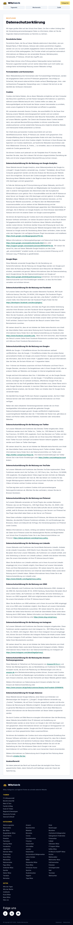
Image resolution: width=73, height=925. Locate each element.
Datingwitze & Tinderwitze (57, 836)
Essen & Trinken (8, 809)
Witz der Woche (8, 889)
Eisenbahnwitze (31, 838)
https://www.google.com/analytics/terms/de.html (25, 243)
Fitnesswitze (53, 838)
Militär (28, 859)
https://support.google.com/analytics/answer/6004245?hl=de (29, 246)
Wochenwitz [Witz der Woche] (36, 7)
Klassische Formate (9, 814)
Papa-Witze (6, 865)
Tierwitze (6, 875)
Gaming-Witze (7, 844)
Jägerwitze (6, 849)
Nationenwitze (7, 862)
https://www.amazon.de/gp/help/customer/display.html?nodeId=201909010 (35, 688)
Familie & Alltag (8, 806)
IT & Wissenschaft (8, 798)
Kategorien (65, 3)
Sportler (5, 870)
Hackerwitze (30, 844)
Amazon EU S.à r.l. (54, 664)
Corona (28, 836)
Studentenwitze (31, 873)
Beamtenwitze (30, 828)
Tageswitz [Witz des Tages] (14, 7)
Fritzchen (29, 841)
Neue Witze (6, 897)
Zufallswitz (6, 892)
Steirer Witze (7, 873)
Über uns (6, 900)
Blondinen (52, 830)
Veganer (28, 875)
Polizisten (52, 865)
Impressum (59, 922)
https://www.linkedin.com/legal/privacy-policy (23, 579)
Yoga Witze (29, 878)
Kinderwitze (7, 854)
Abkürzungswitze (8, 825)
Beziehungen (53, 828)
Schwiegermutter (54, 867)
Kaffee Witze (53, 849)
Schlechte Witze (8, 867)
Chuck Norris (7, 836)
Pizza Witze (29, 865)
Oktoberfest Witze (31, 862)
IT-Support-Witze (54, 846)
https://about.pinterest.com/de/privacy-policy (30, 538)
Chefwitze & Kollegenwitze (57, 833)
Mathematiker (53, 857)
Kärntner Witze (7, 851)
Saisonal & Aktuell (8, 817)
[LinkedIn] (12, 913)
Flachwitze (6, 841)
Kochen (51, 854)
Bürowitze (29, 833)
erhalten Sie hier (19, 756)
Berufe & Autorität (8, 801)
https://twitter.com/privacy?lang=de (20, 455)
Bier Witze (6, 830)
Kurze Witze (7, 857)
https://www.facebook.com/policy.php (20, 336)
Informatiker (29, 846)
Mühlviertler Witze (54, 859)
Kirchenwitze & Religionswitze (35, 854)
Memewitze (6, 859)
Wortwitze (6, 878)
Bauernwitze (7, 828)
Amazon (28, 825)
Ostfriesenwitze (53, 862)
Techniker (52, 873)
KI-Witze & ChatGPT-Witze (57, 851)
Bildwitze (29, 830)
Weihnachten (53, 875)
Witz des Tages (8, 886)
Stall (50, 870)
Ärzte (50, 825)
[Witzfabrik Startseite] (11, 3)
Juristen (28, 849)
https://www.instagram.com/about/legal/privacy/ (24, 652)
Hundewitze (7, 846)
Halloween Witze (54, 844)
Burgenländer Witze (9, 833)
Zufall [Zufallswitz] (59, 7)
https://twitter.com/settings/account (52, 457)
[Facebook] (5, 913)
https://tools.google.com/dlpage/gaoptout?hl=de (24, 236)
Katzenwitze (30, 851)
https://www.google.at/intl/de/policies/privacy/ (24, 277)
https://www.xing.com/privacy (45, 617)
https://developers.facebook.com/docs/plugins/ (24, 302)
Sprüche (28, 870)
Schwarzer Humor (31, 867)
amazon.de (10, 672)
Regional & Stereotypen (10, 811)
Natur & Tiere (7, 803)
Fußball (51, 841)
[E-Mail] (18, 913)
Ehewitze (6, 838)
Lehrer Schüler (30, 857)
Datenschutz (66, 922)
